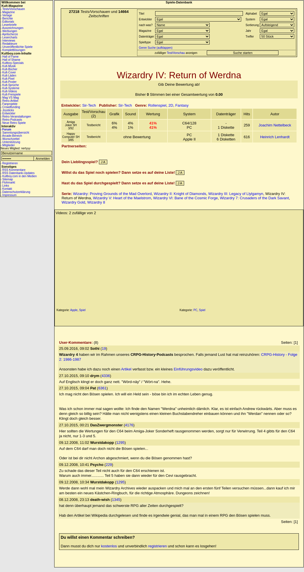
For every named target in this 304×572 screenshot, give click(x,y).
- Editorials (7, 21)
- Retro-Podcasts (11, 119)
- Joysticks (7, 110)
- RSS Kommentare (13, 169)
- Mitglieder (8, 145)
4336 (106, 376)
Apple (74, 310)
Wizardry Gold (73, 202)
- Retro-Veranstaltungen (16, 116)
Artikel (126, 369)
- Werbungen (9, 31)
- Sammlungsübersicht (15, 132)
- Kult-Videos (9, 91)
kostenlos (109, 546)
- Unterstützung (10, 142)
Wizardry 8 (96, 202)
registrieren (157, 546)
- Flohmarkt (8, 182)
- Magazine (8, 12)
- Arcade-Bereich (11, 135)
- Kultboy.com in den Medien (19, 176)
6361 (102, 388)
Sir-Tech (89, 105)
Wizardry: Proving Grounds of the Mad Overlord (112, 194)
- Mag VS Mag (10, 97)
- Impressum (9, 195)
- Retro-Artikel (9, 100)
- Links (5, 185)
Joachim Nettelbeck (274, 125)
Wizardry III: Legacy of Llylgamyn (235, 194)
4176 (129, 425)
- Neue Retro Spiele (13, 122)
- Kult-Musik (8, 66)
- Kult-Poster (9, 81)
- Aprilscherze (9, 34)
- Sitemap (7, 179)
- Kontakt (6, 188)
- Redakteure (9, 43)
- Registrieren (9, 163)
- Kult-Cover (8, 72)
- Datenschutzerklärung (15, 192)
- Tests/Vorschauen (13, 9)
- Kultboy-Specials (12, 63)
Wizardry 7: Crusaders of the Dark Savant (254, 198)
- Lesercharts (9, 37)
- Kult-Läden (8, 75)
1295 (120, 442)
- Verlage (6, 15)
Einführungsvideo (188, 369)
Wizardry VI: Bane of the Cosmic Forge (185, 198)
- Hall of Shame (10, 59)
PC (195, 310)
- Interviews (8, 40)
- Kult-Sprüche (10, 85)
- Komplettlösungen (13, 50)
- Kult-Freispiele (11, 94)
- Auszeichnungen (12, 28)
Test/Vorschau (176, 52)
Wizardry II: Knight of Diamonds (180, 194)
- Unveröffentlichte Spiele (17, 46)
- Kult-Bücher (9, 69)
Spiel (82, 310)
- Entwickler (8, 113)
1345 (116, 499)
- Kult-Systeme (10, 88)
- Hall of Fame (10, 56)
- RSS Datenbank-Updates (17, 173)
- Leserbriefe (9, 24)
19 (104, 348)
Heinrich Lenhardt (275, 137)
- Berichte (7, 18)
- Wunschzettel (10, 138)
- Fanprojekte (9, 104)
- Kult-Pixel (7, 78)
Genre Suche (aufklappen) (155, 47)
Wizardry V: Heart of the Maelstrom (122, 198)
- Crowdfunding (10, 107)
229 (109, 464)
